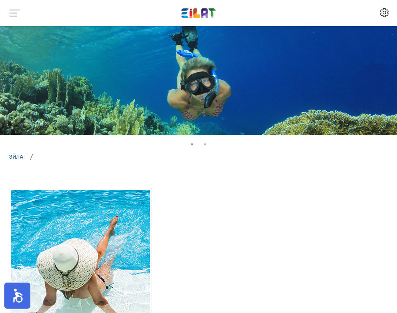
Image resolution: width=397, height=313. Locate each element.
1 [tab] (192, 144)
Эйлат (17, 156)
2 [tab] (205, 144)
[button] (17, 296)
